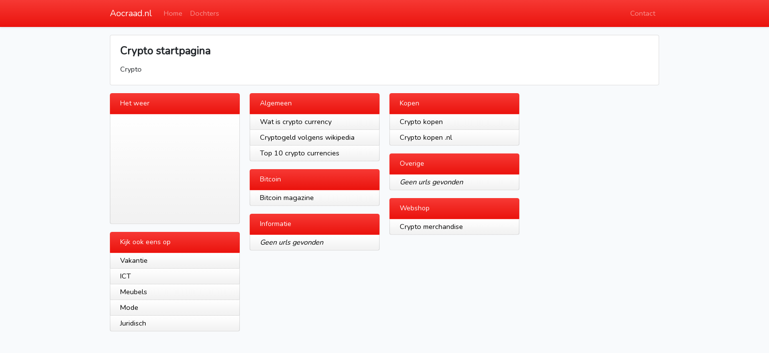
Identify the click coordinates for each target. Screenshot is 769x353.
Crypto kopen (421, 121)
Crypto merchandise (431, 226)
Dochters (204, 13)
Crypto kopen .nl (426, 137)
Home (173, 13)
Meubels (133, 292)
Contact (642, 13)
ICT (125, 276)
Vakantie (134, 260)
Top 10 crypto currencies (299, 153)
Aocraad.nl (131, 13)
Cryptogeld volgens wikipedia (307, 137)
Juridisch (133, 323)
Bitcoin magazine (287, 197)
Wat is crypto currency (296, 121)
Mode (129, 307)
